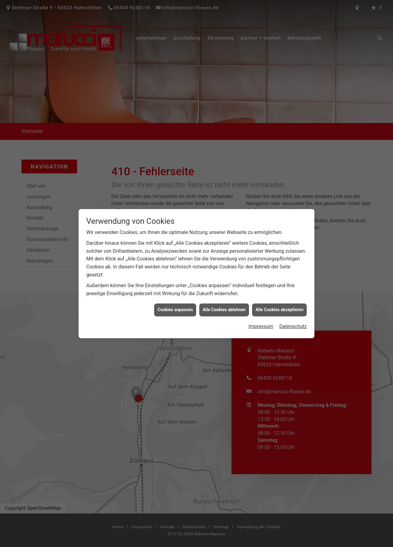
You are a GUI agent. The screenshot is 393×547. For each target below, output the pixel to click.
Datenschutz (293, 322)
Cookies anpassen (175, 305)
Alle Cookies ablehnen (224, 305)
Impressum (260, 322)
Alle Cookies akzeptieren (279, 305)
